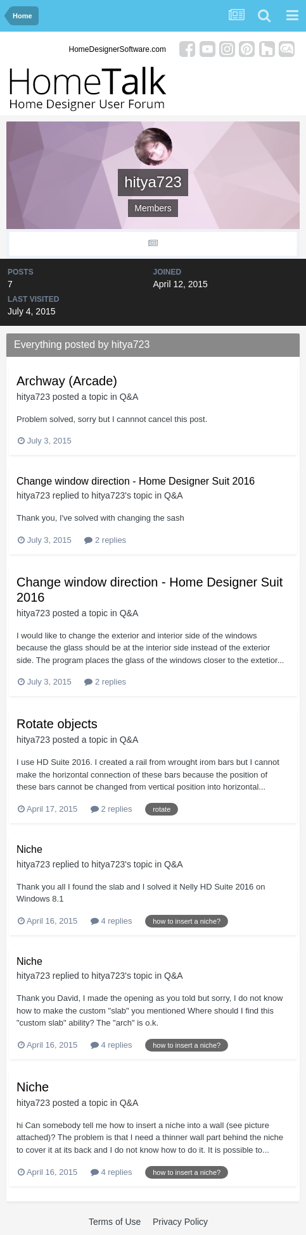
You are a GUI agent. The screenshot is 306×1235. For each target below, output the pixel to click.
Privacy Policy (180, 1222)
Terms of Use (115, 1222)
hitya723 (33, 397)
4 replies (111, 921)
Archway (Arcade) (66, 381)
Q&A (129, 397)
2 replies (105, 540)
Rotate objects (57, 724)
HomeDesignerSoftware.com (117, 49)
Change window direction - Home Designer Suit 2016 (135, 481)
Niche (29, 849)
